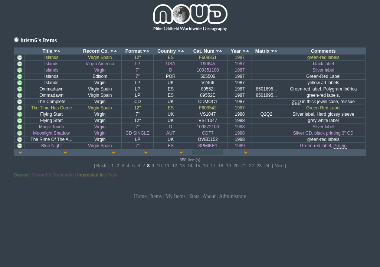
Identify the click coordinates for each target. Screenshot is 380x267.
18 (220, 165)
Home (140, 196)
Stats (194, 196)
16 (205, 165)
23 (259, 165)
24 (266, 165)
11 (166, 165)
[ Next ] (279, 165)
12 (174, 165)
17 (212, 165)
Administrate (232, 196)
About (209, 196)
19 (228, 165)
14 (189, 165)
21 (243, 165)
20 (236, 165)
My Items (176, 196)
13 (182, 165)
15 (197, 165)
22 (251, 165)
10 (159, 165)
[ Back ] (101, 165)
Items (156, 196)
